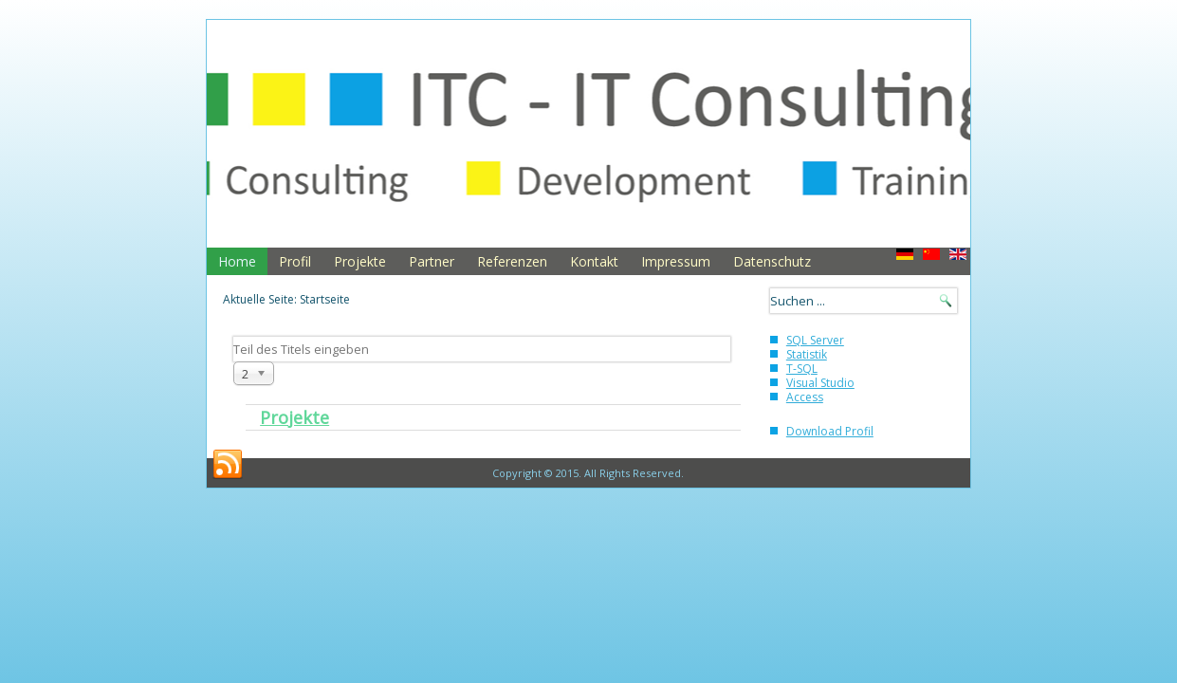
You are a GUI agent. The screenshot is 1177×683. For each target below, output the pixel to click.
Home (237, 261)
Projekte (360, 261)
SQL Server (815, 340)
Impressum (675, 261)
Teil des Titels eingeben (233, 337)
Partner (431, 261)
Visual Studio (820, 383)
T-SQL (802, 368)
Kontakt (594, 261)
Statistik (806, 354)
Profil (295, 261)
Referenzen (512, 261)
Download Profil (830, 431)
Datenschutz (772, 261)
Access (804, 397)
